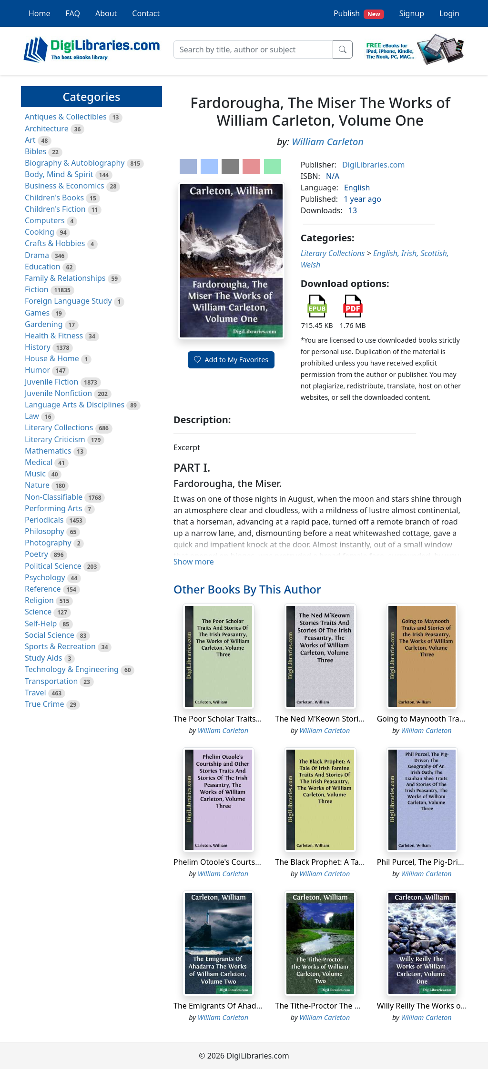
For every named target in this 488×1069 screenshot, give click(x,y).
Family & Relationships (65, 278)
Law (32, 416)
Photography (48, 542)
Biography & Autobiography (74, 163)
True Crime (44, 704)
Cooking (39, 232)
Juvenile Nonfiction (58, 393)
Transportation (51, 681)
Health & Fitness (54, 335)
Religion (39, 600)
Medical (38, 462)
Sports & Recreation (60, 646)
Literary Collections (59, 427)
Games (37, 312)
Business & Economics (64, 185)
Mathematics (48, 450)
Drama (37, 255)
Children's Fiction (55, 209)
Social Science (49, 635)
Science (38, 611)
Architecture (47, 128)
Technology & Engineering (72, 669)
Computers (45, 220)
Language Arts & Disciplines (74, 404)
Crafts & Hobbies (55, 243)
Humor (37, 370)
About (106, 13)
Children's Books (54, 197)
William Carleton (328, 141)
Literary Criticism (55, 439)
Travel (35, 692)
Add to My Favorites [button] (231, 359)
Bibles (35, 151)
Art (30, 140)
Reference (43, 589)
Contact (146, 13)
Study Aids (43, 658)
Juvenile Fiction (51, 381)
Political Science (53, 566)
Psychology (45, 577)
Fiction (37, 289)
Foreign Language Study (68, 301)
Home (40, 13)
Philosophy (44, 531)
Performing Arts (53, 508)
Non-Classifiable (53, 497)
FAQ (73, 13)
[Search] (253, 49)
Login (449, 13)
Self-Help (41, 623)
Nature (37, 485)
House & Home (52, 358)
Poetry (36, 554)
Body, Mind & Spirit (59, 174)
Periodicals (44, 520)
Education (43, 266)
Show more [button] (193, 561)
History (38, 347)
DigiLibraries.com (373, 164)
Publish (359, 13)
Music (35, 473)
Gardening (44, 324)
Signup (411, 13)
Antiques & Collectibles (66, 116)
